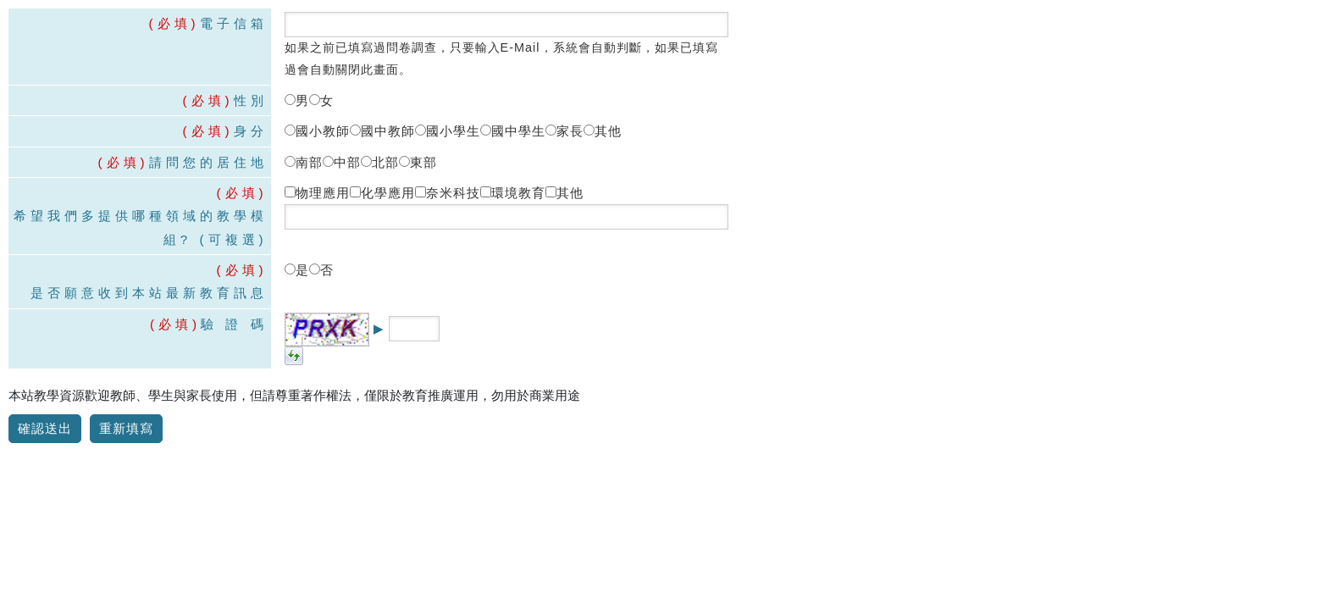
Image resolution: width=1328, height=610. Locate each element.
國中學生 (512, 131)
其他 (603, 131)
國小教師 (317, 131)
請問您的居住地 (208, 162)
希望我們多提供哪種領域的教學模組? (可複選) (141, 227)
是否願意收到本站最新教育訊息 (149, 293)
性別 (251, 100)
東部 (418, 162)
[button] (294, 354)
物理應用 (317, 193)
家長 (564, 131)
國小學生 (447, 131)
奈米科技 (447, 193)
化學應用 (382, 193)
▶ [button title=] (379, 328)
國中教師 (382, 131)
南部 (304, 162)
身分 (251, 131)
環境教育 (512, 193)
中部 (342, 162)
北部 (380, 162)
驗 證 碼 (234, 324)
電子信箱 (234, 23)
